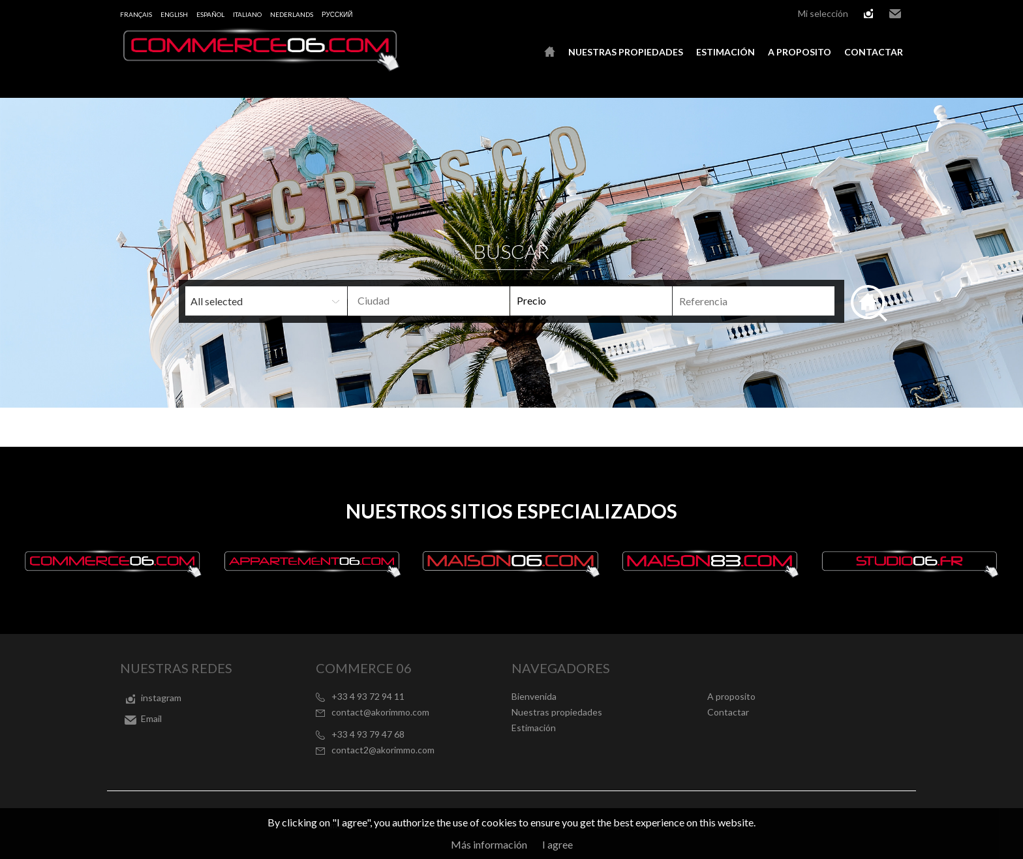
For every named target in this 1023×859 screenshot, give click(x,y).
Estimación (725, 51)
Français (136, 14)
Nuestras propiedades (625, 51)
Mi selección (823, 13)
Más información (489, 844)
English (174, 14)
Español (210, 14)
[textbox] (450, 301)
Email (895, 13)
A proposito (799, 51)
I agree (557, 844)
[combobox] (429, 301)
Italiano (247, 14)
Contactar (873, 51)
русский (337, 14)
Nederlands (291, 14)
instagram (868, 13)
